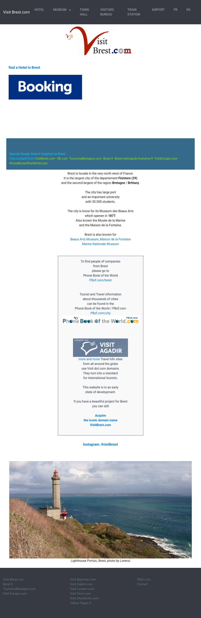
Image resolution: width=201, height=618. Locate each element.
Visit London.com (82, 589)
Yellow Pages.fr (80, 603)
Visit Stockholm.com (84, 598)
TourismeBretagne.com (19, 589)
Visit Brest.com (16, 12)
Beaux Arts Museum (84, 239)
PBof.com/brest (100, 280)
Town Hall (84, 12)
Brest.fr (8, 584)
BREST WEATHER (100, 119)
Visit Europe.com (15, 593)
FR (175, 10)
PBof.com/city (100, 313)
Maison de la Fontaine (115, 239)
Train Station (133, 12)
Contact (142, 584)
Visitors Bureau (107, 12)
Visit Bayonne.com (83, 579)
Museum (60, 10)
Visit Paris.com (80, 593)
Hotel (39, 10)
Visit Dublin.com (81, 584)
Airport (158, 10)
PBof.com (144, 579)
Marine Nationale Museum (100, 244)
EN (188, 10)
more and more (89, 359)
